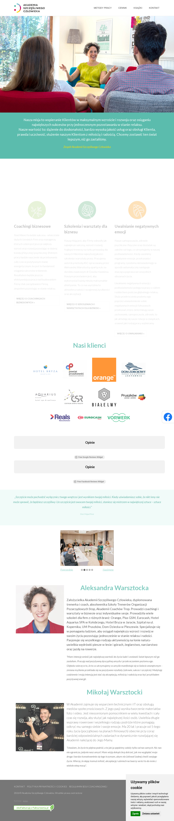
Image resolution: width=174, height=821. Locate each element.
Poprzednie (66, 569)
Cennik (122, 8)
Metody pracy (103, 8)
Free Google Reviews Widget (89, 457)
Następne (108, 569)
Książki (138, 8)
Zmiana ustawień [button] (150, 813)
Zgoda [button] (135, 813)
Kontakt (154, 8)
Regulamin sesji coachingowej (88, 786)
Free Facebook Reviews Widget (89, 481)
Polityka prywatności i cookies (47, 786)
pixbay (25, 801)
